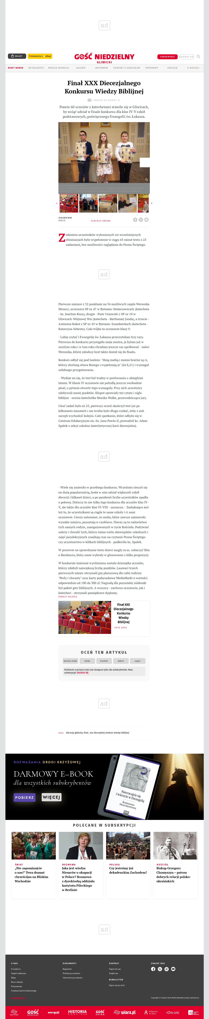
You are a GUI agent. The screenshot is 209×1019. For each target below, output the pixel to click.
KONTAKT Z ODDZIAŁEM (126, 68)
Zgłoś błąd (18, 998)
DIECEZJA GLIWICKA (74, 732)
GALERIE (81, 68)
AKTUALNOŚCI (36, 68)
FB (136, 219)
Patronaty (151, 68)
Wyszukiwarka (198, 56)
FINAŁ (86, 732)
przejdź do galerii (104, 100)
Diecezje (172, 68)
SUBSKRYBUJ (167, 57)
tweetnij (141, 219)
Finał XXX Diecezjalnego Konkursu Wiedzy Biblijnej (123, 613)
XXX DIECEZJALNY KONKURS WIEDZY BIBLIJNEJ (109, 732)
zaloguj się (186, 57)
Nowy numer (16, 68)
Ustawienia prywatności (73, 977)
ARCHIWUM (101, 68)
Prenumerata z (40, 56)
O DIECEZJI (193, 68)
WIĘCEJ (51, 797)
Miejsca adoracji (58, 68)
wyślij (147, 219)
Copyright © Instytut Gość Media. (164, 998)
